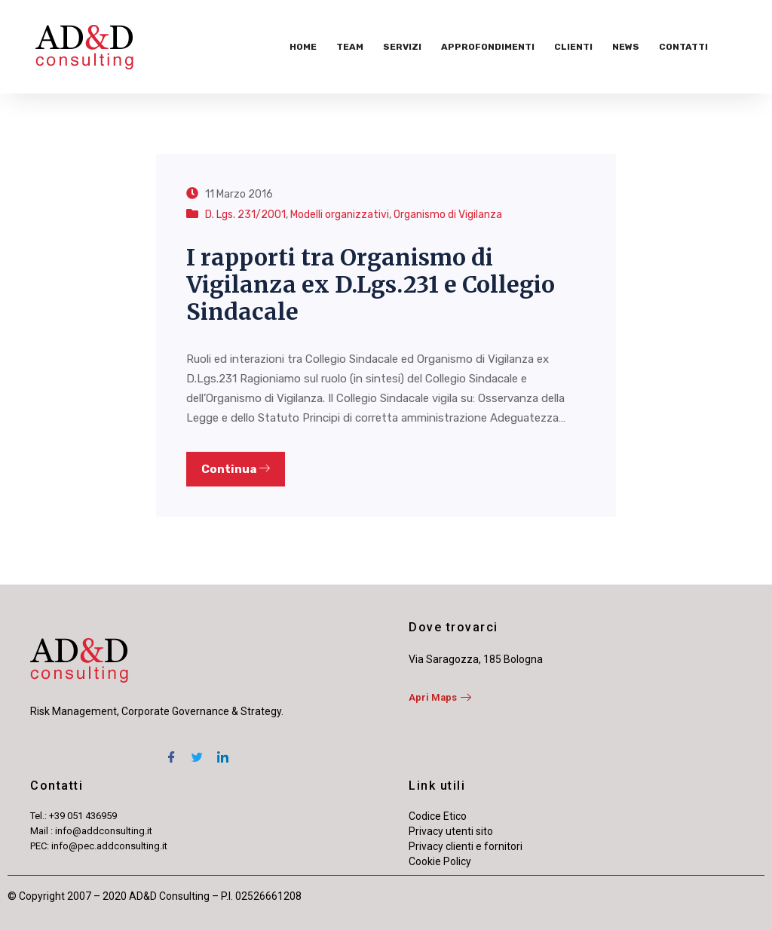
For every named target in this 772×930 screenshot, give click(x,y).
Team (349, 46)
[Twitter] (196, 750)
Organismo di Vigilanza (448, 214)
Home (303, 46)
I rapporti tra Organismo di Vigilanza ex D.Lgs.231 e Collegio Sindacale (370, 284)
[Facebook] (171, 750)
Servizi (402, 46)
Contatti (683, 46)
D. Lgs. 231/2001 (245, 214)
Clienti (573, 46)
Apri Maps (440, 697)
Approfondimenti (488, 46)
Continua (235, 469)
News (625, 46)
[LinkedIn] (222, 750)
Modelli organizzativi (339, 214)
